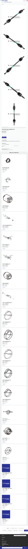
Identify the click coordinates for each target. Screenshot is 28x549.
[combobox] (4, 531)
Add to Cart (4, 137)
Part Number (21, 528)
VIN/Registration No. (14, 528)
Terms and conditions (23, 533)
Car (8, 528)
